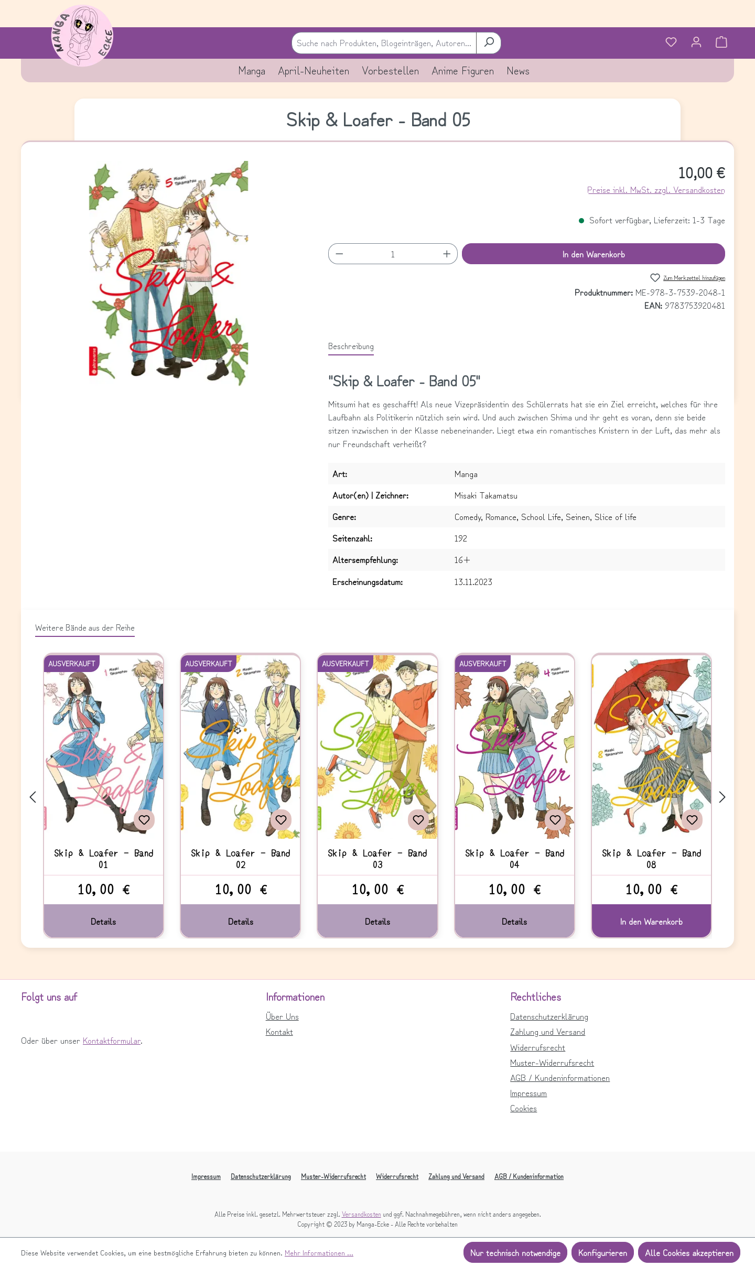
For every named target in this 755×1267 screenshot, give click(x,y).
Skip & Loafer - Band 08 (651, 858)
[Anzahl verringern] (339, 253)
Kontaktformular (112, 1040)
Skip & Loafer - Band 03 (377, 858)
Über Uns (282, 1016)
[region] (168, 273)
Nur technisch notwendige (515, 1252)
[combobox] (384, 42)
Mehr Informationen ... (319, 1252)
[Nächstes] (722, 796)
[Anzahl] (393, 253)
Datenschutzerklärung (549, 1016)
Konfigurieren (602, 1252)
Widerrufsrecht (537, 1047)
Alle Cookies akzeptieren (689, 1252)
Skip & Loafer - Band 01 (103, 858)
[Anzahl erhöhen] (447, 253)
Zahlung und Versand (547, 1031)
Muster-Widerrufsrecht (552, 1062)
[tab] (351, 346)
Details (103, 921)
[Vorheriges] (32, 796)
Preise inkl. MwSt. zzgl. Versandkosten (656, 189)
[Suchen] (488, 42)
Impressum (528, 1092)
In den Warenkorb (594, 253)
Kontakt (279, 1031)
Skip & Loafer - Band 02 (240, 858)
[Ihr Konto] (696, 43)
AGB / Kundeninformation (529, 1176)
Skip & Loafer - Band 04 (514, 858)
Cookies (523, 1107)
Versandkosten (361, 1214)
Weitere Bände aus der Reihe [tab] (85, 627)
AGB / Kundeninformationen (560, 1077)
